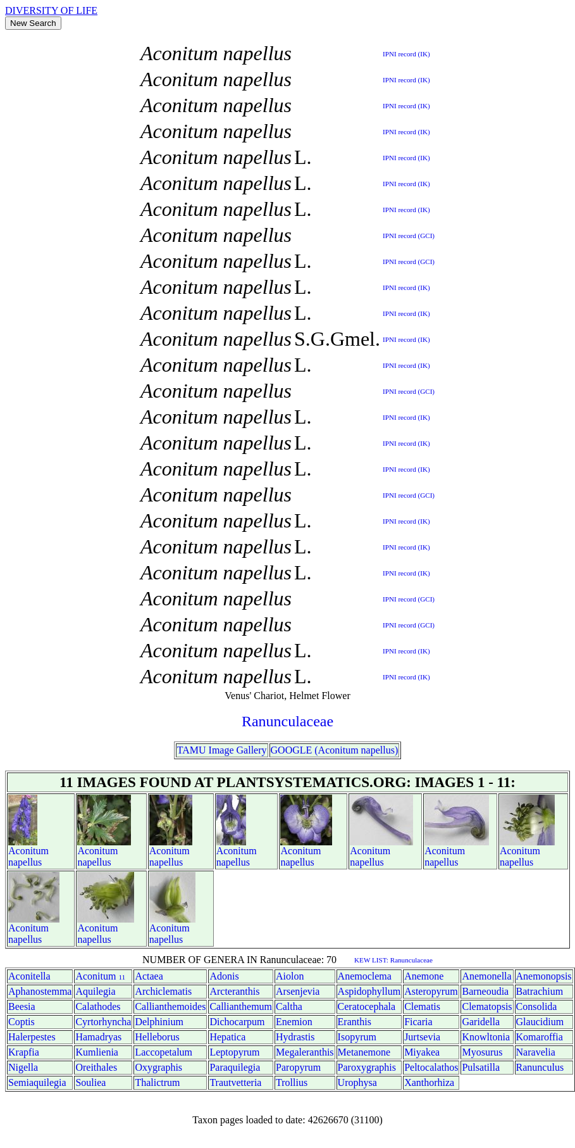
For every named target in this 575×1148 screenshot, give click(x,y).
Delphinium (159, 1021)
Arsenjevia (297, 991)
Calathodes (97, 1006)
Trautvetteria (235, 1082)
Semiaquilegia (37, 1082)
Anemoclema (365, 976)
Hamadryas (98, 1036)
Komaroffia (539, 1036)
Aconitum (28, 850)
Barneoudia (485, 991)
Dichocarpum (236, 1021)
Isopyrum (357, 1036)
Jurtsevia (422, 1036)
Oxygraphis (158, 1067)
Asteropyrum (430, 991)
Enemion (294, 1021)
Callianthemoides (170, 1006)
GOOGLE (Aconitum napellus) (335, 750)
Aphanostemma (39, 991)
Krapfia (23, 1052)
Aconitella (29, 976)
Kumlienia (96, 1052)
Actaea (149, 976)
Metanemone (364, 1052)
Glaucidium (540, 1021)
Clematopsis (487, 1006)
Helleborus (157, 1036)
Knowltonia (486, 1036)
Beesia (21, 1006)
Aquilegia (95, 991)
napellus (25, 862)
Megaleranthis (305, 1052)
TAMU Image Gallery (222, 750)
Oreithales (96, 1067)
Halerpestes (32, 1036)
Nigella (23, 1067)
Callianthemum (240, 1006)
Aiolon (290, 976)
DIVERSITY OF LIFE (51, 10)
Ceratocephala (367, 1006)
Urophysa (357, 1082)
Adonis (223, 976)
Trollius (291, 1082)
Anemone (423, 976)
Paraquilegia (234, 1067)
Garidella (481, 1021)
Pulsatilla (481, 1067)
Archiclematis (163, 991)
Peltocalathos (431, 1067)
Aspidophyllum (369, 991)
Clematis (422, 1006)
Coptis (21, 1021)
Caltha (289, 1006)
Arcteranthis (234, 991)
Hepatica (227, 1036)
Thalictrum (157, 1082)
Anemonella (486, 976)
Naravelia (535, 1052)
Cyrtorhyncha (103, 1021)
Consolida (536, 1006)
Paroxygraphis (367, 1067)
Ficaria (418, 1021)
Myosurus (482, 1052)
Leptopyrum (234, 1052)
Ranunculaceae (287, 721)
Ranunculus (540, 1067)
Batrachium (540, 991)
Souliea (90, 1082)
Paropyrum (298, 1067)
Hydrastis (295, 1036)
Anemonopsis (544, 976)
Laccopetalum (163, 1052)
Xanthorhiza (429, 1082)
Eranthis (354, 1021)
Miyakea (422, 1052)
